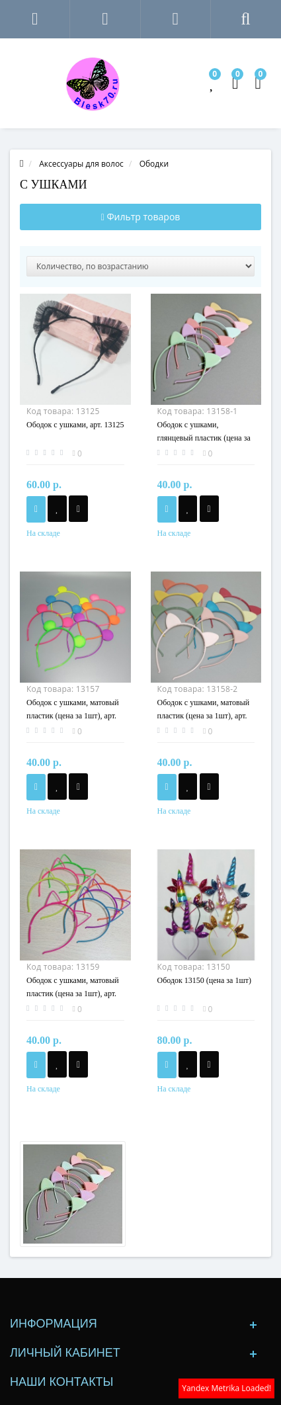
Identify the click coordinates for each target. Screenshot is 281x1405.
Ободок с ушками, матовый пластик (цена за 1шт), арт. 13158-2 (203, 716)
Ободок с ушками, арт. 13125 (75, 424)
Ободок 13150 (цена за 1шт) (204, 980)
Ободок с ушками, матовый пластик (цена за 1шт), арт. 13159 (72, 993)
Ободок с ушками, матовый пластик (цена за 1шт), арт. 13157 (72, 716)
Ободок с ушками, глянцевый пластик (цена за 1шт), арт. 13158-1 (204, 438)
